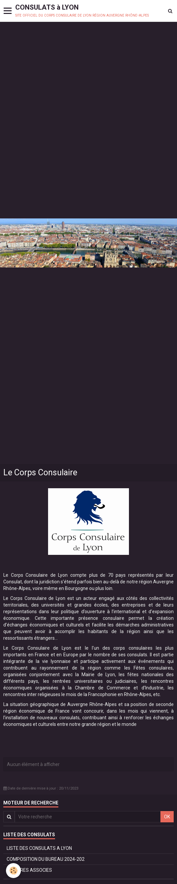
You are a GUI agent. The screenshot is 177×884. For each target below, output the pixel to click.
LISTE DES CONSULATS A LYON (39, 848)
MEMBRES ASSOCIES (29, 870)
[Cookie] (13, 870)
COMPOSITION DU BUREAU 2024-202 (46, 859)
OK (167, 816)
